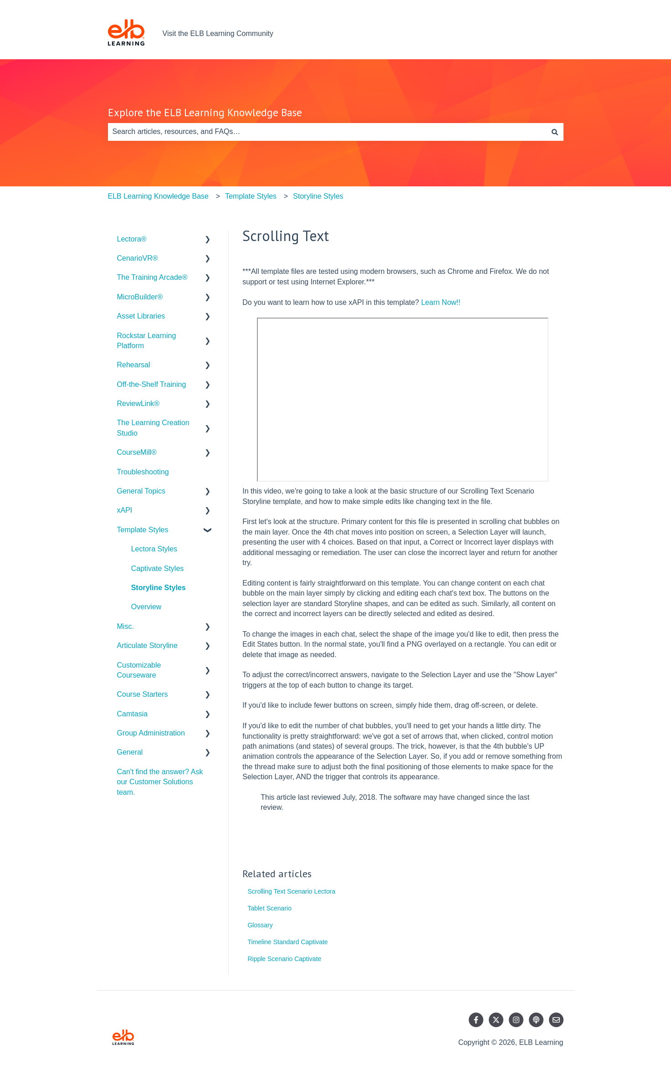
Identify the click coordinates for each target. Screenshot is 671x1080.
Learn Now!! (440, 302)
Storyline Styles (318, 196)
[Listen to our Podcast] (536, 1020)
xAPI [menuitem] (125, 510)
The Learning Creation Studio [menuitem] (153, 428)
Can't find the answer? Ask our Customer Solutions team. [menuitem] (160, 782)
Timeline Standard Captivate (287, 942)
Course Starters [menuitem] (142, 694)
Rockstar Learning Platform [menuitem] (146, 341)
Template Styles (251, 196)
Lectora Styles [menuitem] (154, 549)
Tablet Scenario (269, 908)
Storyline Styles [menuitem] (158, 587)
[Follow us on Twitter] (496, 1020)
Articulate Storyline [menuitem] (147, 645)
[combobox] (327, 131)
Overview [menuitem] (146, 607)
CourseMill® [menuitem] (137, 452)
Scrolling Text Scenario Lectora (291, 891)
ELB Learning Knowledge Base (158, 196)
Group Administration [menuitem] (151, 733)
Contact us (536, 33)
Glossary (259, 925)
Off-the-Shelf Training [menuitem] (151, 384)
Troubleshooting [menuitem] (143, 472)
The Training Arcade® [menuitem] (152, 277)
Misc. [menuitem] (125, 626)
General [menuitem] (130, 752)
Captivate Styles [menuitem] (157, 568)
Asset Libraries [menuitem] (141, 316)
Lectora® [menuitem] (132, 239)
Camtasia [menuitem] (132, 714)
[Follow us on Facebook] (476, 1020)
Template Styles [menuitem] (143, 530)
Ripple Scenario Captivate (284, 958)
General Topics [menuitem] (141, 491)
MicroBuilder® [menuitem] (140, 297)
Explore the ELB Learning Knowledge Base (205, 112)
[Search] (554, 131)
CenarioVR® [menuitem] (137, 258)
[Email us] (556, 1020)
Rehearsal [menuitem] (133, 365)
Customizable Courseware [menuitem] (139, 670)
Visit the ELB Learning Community (218, 33)
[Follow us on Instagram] (516, 1020)
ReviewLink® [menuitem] (138, 403)
